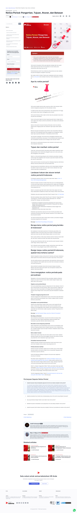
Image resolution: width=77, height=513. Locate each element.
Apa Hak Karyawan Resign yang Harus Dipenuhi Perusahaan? (47, 313)
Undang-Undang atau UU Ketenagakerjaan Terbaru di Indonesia (63, 447)
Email (8, 59)
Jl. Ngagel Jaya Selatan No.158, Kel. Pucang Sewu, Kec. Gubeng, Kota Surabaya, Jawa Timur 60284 (30, 497)
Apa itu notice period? (9, 30)
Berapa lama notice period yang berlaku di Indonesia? (12, 38)
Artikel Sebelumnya (27, 417)
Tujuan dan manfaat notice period (11, 32)
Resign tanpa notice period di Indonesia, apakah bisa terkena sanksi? (13, 41)
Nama (8, 54)
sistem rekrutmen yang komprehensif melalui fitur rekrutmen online (50, 367)
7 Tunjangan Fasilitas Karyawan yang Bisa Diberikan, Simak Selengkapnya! (63, 457)
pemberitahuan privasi (11, 73)
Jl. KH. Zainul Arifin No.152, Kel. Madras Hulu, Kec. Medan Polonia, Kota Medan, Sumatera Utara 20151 (63, 497)
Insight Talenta (57, 445)
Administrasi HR (9, 10)
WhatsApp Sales (34, 483)
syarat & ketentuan (14, 72)
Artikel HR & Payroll (11, 7)
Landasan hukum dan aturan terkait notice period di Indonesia (12, 35)
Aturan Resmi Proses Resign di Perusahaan (44, 221)
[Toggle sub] (20, 44)
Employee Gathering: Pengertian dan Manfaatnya (38, 447)
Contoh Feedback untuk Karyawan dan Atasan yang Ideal (39, 457)
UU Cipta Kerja (61, 194)
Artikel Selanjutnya (67, 417)
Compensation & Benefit (34, 445)
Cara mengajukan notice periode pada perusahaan (12, 44)
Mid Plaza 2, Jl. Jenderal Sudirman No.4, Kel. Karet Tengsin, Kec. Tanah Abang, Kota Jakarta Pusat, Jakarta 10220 (13, 497)
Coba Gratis (44, 483)
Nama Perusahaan (10, 64)
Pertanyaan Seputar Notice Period (11, 46)
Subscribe (13, 69)
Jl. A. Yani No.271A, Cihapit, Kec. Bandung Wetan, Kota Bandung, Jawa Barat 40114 (46, 497)
